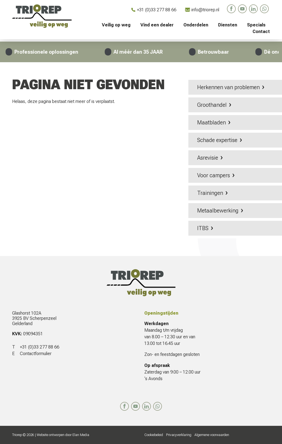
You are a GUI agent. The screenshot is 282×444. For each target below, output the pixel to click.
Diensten (227, 25)
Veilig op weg (116, 25)
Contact (261, 31)
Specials (256, 25)
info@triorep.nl (202, 9)
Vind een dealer (156, 25)
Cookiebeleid (153, 435)
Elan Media (80, 435)
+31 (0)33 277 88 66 (153, 9)
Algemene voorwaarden (211, 435)
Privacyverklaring (178, 435)
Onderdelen (195, 25)
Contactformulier (35, 353)
